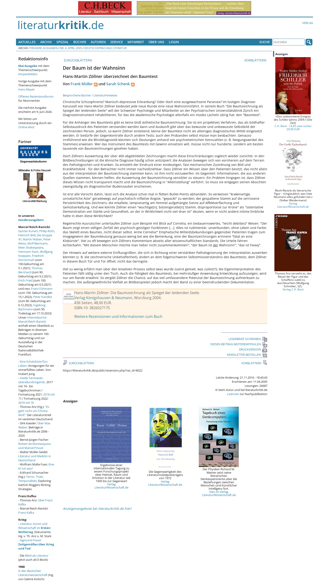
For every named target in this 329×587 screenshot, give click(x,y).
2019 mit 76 (26, 403)
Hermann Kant (28, 252)
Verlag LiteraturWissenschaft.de (111, 485)
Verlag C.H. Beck (293, 289)
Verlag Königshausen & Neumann (103, 297)
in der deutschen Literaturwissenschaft (33, 573)
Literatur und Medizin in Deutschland (34, 458)
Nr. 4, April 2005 (71, 48)
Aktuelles (27, 42)
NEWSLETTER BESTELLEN (247, 355)
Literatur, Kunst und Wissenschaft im (34, 528)
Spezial (62, 42)
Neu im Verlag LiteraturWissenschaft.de (219, 493)
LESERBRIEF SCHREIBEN (247, 339)
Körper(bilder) (27, 74)
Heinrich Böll (26, 235)
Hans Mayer (26, 89)
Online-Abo (26, 127)
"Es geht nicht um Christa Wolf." (33, 411)
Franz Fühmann (42, 289)
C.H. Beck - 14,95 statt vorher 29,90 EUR (293, 127)
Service (116, 42)
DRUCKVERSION (253, 349)
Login (174, 42)
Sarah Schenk (118, 83)
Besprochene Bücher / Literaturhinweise (90, 95)
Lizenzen (233, 394)
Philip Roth (46, 231)
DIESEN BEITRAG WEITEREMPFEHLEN (238, 344)
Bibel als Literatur (36, 555)
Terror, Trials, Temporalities (31, 479)
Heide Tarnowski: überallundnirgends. (32, 380)
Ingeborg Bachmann (31, 307)
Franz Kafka (26, 512)
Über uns (156, 42)
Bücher (79, 42)
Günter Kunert (28, 231)
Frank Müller (82, 83)
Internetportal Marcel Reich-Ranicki (32, 319)
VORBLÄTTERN (255, 60)
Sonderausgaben (30, 220)
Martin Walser (32, 239)
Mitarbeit (135, 42)
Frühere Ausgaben (44, 48)
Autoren (98, 42)
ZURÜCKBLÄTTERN (77, 60)
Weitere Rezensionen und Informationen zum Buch (118, 316)
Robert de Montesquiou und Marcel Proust (34, 446)
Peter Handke (42, 297)
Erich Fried (25, 280)
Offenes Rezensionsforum (35, 96)
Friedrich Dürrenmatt (31, 258)
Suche (264, 42)
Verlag (307, 23)
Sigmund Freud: (36, 544)
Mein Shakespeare (30, 247)
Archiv (46, 42)
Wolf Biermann (37, 243)
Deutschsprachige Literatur (105, 48)
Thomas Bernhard (30, 270)
